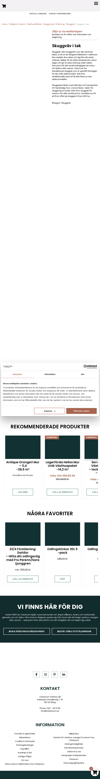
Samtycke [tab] (17, 374)
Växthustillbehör (34, 24)
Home (4, 24)
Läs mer (22, 491)
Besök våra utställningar (74, 631)
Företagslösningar (25, 745)
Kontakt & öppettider (24, 733)
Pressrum (73, 759)
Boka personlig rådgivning (26, 631)
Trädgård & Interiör (17, 24)
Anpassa (49, 411)
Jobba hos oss (74, 751)
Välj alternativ (61, 491)
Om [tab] (82, 374)
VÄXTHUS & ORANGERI (37, 14)
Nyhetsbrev (24, 737)
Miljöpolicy (74, 733)
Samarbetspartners (73, 747)
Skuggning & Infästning (53, 24)
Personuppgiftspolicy (74, 762)
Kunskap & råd (25, 752)
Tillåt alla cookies (81, 411)
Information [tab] (50, 374)
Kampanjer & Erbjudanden (73, 755)
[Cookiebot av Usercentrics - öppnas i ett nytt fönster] (85, 367)
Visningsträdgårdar (74, 744)
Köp (60, 581)
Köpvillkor (24, 748)
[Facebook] (36, 674)
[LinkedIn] (63, 674)
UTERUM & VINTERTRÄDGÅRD (60, 14)
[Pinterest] (54, 674)
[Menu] (96, 3)
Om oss (25, 760)
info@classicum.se (50, 711)
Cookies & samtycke (25, 741)
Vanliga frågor (25, 756)
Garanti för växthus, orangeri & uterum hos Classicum (73, 739)
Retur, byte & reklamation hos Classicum (24, 764)
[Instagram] (45, 674)
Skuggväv (70, 24)
